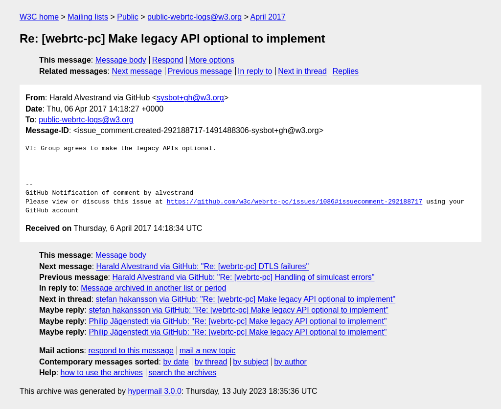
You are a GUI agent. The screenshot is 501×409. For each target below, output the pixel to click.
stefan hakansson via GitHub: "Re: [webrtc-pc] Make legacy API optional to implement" (246, 299)
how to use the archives (102, 372)
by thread (211, 362)
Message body (120, 60)
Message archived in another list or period (153, 288)
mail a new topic (208, 350)
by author (290, 362)
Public (127, 17)
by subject (250, 362)
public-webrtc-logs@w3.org (194, 17)
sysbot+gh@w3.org (190, 97)
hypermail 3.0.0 (154, 391)
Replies (346, 71)
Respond (167, 60)
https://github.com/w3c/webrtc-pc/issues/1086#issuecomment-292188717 (295, 202)
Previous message (200, 71)
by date (175, 362)
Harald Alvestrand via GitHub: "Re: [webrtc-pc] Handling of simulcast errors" (243, 277)
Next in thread (302, 71)
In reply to (255, 71)
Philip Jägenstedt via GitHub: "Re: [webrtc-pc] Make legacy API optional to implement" (238, 321)
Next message (137, 71)
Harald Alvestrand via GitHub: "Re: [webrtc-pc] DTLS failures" (202, 266)
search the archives (183, 372)
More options (212, 60)
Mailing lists (88, 17)
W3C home (39, 17)
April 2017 (268, 17)
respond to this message (130, 350)
